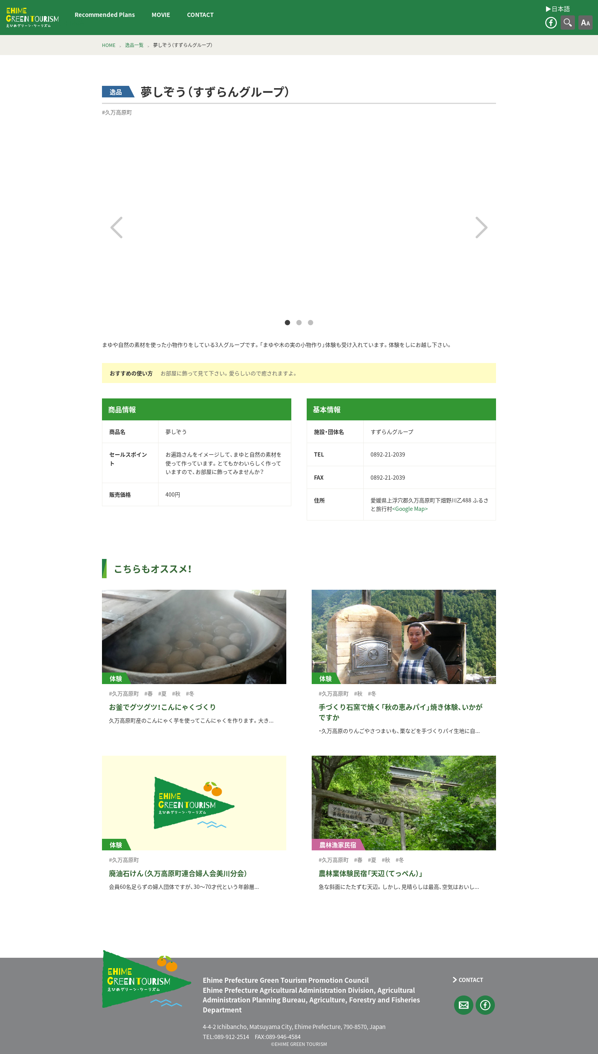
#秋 (176, 693)
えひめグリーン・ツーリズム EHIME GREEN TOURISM (32, 18)
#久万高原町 (117, 112)
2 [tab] (299, 323)
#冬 (190, 693)
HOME (108, 45)
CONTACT (200, 14)
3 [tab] (310, 323)
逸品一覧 (134, 45)
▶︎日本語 (71, 22)
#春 (148, 693)
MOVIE (161, 14)
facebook (551, 22)
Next (482, 227)
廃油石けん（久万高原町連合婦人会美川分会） (178, 873)
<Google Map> (410, 508)
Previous (116, 227)
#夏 (162, 693)
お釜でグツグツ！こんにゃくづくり (162, 707)
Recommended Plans (105, 14)
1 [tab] (287, 323)
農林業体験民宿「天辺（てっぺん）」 (371, 873)
